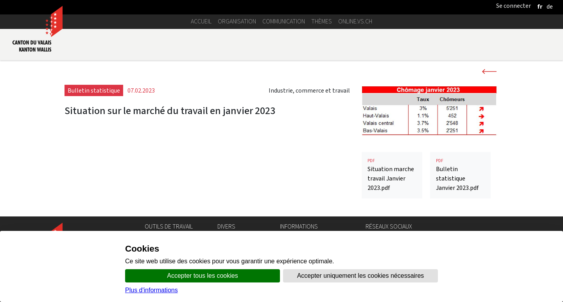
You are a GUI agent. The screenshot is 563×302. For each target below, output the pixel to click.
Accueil (201, 21)
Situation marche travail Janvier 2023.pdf (392, 175)
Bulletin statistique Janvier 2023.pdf (460, 175)
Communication (283, 21)
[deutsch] (550, 6)
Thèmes (321, 21)
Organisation (237, 21)
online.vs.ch (355, 21)
